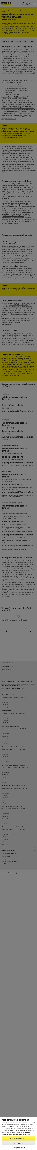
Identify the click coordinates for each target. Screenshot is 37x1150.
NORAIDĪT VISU (18, 1143)
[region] (18, 1133)
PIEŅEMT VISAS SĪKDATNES (18, 1138)
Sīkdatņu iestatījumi (18, 1148)
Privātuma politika (13, 1134)
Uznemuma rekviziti (25, 1134)
